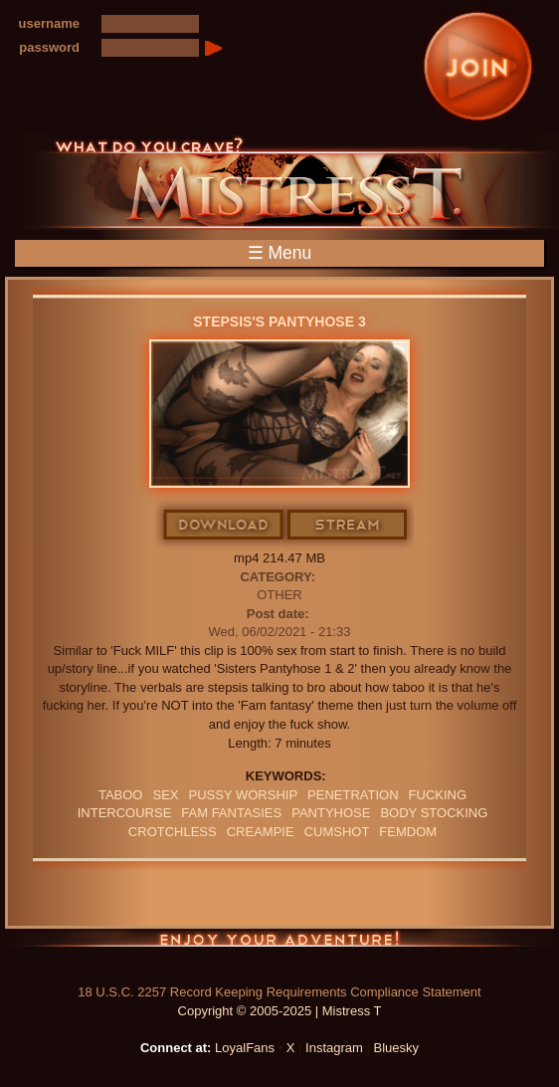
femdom (408, 831)
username (49, 23)
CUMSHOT (337, 831)
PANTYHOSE (330, 812)
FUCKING (438, 794)
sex (165, 794)
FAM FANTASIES (231, 812)
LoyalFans (245, 1047)
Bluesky (397, 1047)
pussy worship (243, 794)
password (49, 47)
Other (279, 594)
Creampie (260, 831)
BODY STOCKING (433, 812)
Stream (348, 525)
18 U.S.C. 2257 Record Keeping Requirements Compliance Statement (279, 991)
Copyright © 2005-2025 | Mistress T (280, 1010)
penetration (353, 794)
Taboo (120, 794)
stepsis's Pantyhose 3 (279, 321)
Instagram (334, 1047)
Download (224, 525)
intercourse (125, 812)
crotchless (172, 831)
